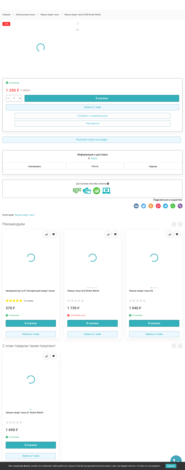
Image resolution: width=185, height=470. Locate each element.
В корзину (102, 98)
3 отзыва (28, 301)
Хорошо (171, 466)
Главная (6, 14)
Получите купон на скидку (91, 139)
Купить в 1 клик (92, 107)
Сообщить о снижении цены (92, 115)
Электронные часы (25, 14)
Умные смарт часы (49, 14)
